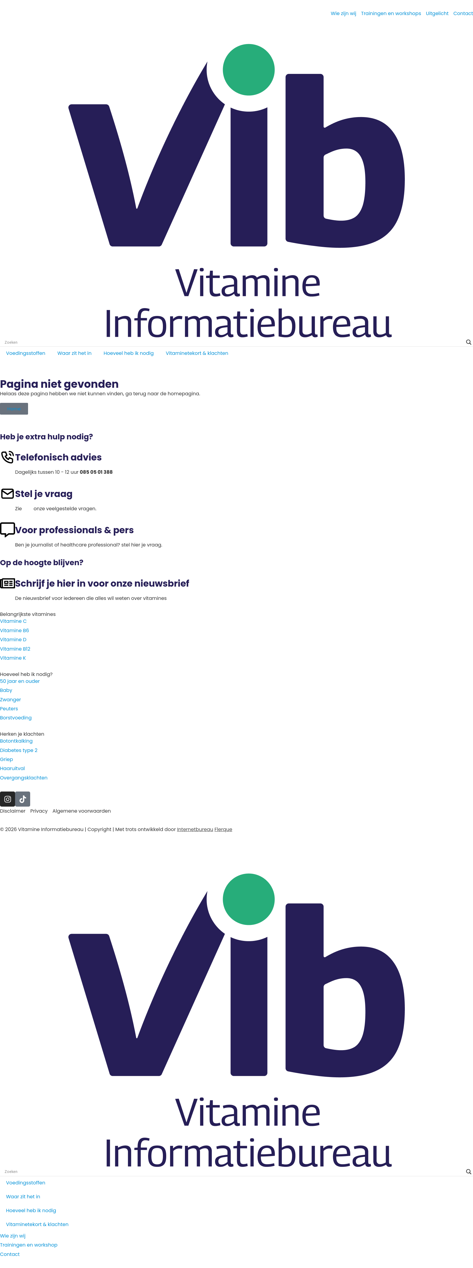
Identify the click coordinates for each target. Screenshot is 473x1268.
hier (27, 508)
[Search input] (234, 342)
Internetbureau (195, 829)
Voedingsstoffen (25, 353)
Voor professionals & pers (74, 530)
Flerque (223, 829)
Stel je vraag (44, 494)
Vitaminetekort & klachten (197, 353)
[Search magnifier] (469, 342)
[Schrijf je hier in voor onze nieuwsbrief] (7, 583)
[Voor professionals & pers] (7, 529)
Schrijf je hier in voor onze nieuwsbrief (102, 583)
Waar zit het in (74, 353)
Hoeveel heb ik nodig (128, 353)
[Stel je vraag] (7, 493)
